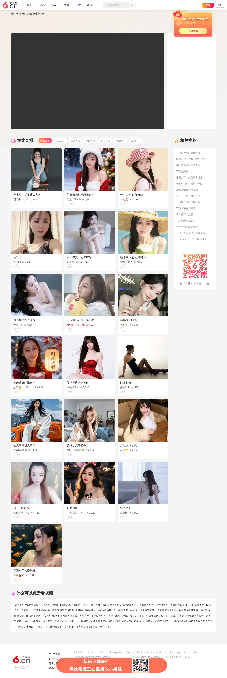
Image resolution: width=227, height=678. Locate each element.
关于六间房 (54, 653)
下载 (78, 5)
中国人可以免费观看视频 (189, 177)
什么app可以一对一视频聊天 (191, 239)
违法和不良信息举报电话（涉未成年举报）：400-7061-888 (100, 667)
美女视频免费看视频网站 (189, 183)
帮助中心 (53, 668)
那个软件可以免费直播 (188, 165)
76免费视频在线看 (186, 208)
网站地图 (53, 663)
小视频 (42, 6)
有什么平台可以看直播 (188, 196)
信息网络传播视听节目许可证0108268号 (92, 657)
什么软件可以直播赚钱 (188, 202)
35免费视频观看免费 (187, 189)
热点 (19, 13)
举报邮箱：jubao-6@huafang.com (152, 662)
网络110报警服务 (81, 662)
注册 (220, 5)
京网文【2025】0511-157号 (149, 652)
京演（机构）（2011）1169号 (183, 652)
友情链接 (53, 658)
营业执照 (78, 652)
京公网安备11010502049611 (150, 657)
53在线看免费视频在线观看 (190, 159)
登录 (208, 5)
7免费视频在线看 (185, 220)
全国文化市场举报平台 (120, 662)
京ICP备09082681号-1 (120, 652)
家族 (90, 6)
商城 (66, 6)
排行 (55, 5)
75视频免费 (182, 171)
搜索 (132, 5)
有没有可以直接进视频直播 (190, 233)
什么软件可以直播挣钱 (188, 152)
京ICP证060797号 (95, 652)
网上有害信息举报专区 (179, 657)
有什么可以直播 (184, 214)
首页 (29, 6)
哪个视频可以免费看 (187, 226)
